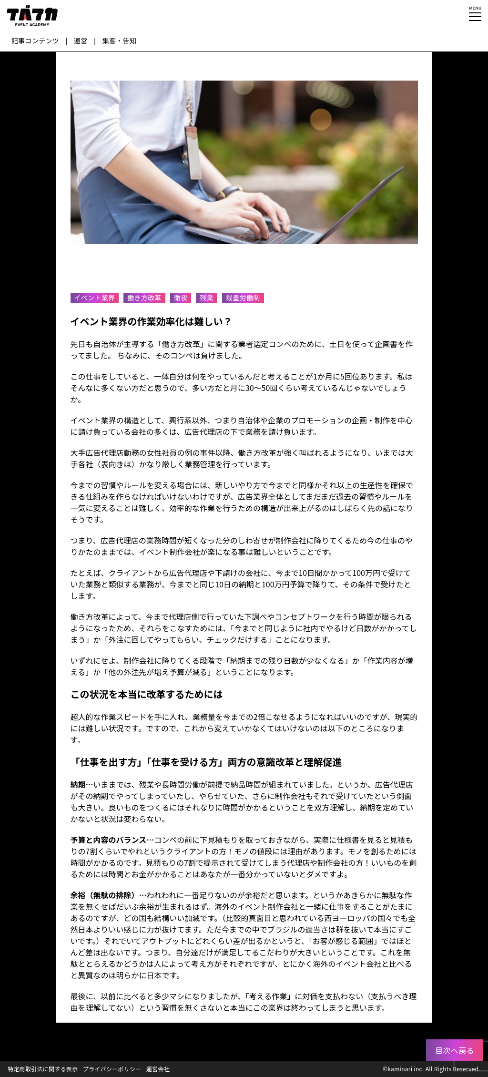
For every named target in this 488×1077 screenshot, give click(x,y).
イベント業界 (94, 297)
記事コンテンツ (35, 40)
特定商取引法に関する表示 (43, 1069)
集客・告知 (119, 40)
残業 (207, 297)
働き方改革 (144, 297)
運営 (81, 40)
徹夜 (181, 297)
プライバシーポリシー (112, 1069)
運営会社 (158, 1069)
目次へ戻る (454, 1050)
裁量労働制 (243, 297)
